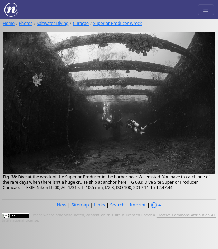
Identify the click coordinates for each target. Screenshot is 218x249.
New (61, 205)
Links (99, 205)
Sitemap (80, 205)
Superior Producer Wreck (117, 23)
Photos (25, 23)
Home (9, 23)
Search (117, 205)
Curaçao (81, 23)
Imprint (138, 205)
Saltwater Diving (52, 23)
